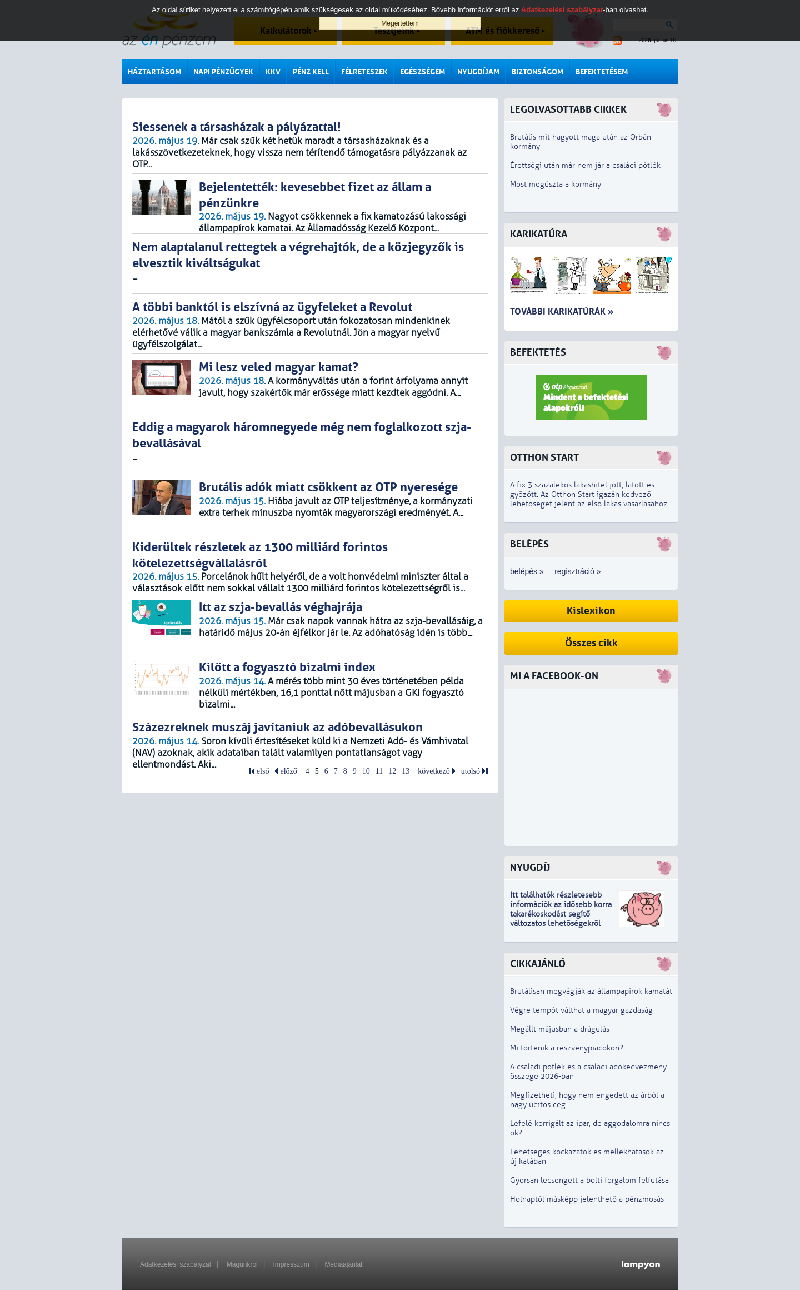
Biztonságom (537, 72)
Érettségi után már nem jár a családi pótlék (585, 165)
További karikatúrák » (561, 311)
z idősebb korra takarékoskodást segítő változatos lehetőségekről (561, 914)
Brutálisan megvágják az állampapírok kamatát (591, 991)
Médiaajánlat (343, 1264)
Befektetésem (602, 72)
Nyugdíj (530, 868)
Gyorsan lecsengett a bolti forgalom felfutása (589, 1180)
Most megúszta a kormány (555, 184)
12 (392, 771)
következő (434, 771)
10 (366, 771)
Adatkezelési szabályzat (175, 1264)
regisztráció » (577, 571)
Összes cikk (591, 643)
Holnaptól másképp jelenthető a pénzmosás (587, 1199)
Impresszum (291, 1264)
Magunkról (242, 1264)
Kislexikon (591, 611)
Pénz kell (311, 72)
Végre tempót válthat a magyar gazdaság (581, 1010)
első (263, 771)
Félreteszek (364, 72)
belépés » (527, 571)
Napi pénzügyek (223, 72)
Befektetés (538, 352)
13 (405, 771)
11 (379, 771)
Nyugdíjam (478, 72)
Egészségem (422, 72)
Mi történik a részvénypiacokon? (566, 1048)
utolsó (470, 771)
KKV (273, 72)
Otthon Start (544, 458)
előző (288, 771)
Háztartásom (154, 72)
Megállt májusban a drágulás (559, 1029)
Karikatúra (538, 234)
